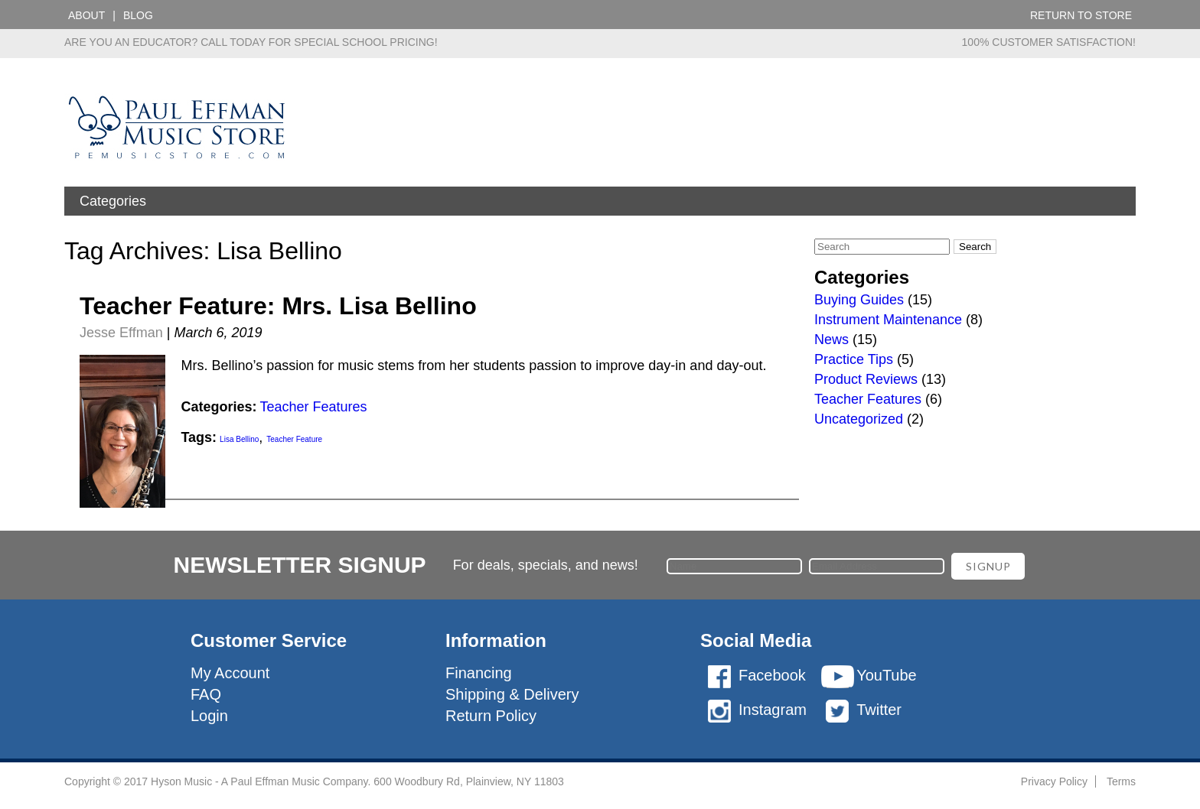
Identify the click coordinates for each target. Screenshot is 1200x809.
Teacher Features (313, 406)
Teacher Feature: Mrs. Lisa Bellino (278, 306)
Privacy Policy (1054, 781)
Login (209, 715)
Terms (1121, 781)
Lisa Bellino (239, 439)
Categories (113, 201)
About (86, 15)
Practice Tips (853, 359)
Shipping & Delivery (512, 694)
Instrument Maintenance (888, 319)
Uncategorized (858, 419)
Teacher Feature (294, 439)
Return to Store (1081, 15)
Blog (138, 15)
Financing (478, 672)
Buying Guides (859, 299)
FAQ (206, 694)
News (831, 339)
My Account (230, 672)
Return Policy (490, 715)
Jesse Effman (121, 332)
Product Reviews (866, 379)
